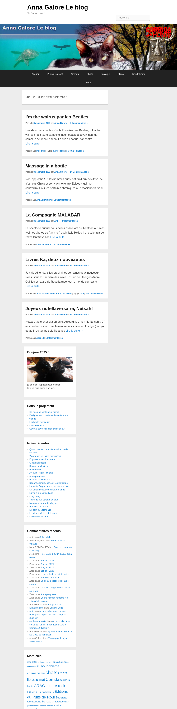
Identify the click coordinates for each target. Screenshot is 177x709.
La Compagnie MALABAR (52, 215)
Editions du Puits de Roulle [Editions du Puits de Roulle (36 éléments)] (40, 692)
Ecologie (105, 74)
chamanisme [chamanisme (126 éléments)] (36, 673)
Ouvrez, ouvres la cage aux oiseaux (47, 428)
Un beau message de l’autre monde (47, 489)
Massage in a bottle (46, 165)
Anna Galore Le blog (57, 7)
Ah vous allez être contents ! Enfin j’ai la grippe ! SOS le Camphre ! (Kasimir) (48, 614)
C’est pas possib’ (37, 462)
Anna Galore (60, 123)
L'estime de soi (36, 425)
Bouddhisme (139, 74)
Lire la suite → (34, 143)
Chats (90, 74)
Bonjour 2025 (47, 560)
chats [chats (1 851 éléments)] (51, 672)
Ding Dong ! (35, 496)
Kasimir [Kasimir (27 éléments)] (50, 706)
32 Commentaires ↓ (79, 265)
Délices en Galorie (38, 516)
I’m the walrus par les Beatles (56, 116)
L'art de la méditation (39, 422)
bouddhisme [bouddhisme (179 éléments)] (50, 666)
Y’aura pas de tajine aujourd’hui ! (45, 456)
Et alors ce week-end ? (40, 479)
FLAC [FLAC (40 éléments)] (49, 701)
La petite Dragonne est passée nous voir (49, 486)
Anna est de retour (38, 506)
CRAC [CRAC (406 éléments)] (39, 685)
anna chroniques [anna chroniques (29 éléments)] (61, 662)
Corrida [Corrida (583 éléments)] (52, 679)
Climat (121, 74)
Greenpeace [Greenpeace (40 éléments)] (58, 701)
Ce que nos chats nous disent (44, 412)
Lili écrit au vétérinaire (40, 510)
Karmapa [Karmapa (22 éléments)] (42, 706)
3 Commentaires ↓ (79, 123)
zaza (81, 293)
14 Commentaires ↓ (79, 172)
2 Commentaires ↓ (70, 221)
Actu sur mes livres (45, 293)
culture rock (59, 151)
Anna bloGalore (44, 200)
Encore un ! (35, 469)
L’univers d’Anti (55, 74)
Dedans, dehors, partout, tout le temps (48, 483)
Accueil (35, 74)
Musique (40, 151)
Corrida (75, 74)
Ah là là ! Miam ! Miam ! (41, 472)
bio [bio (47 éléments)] (38, 666)
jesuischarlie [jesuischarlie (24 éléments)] (32, 706)
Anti (56, 221)
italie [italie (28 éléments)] (67, 702)
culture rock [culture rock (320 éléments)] (55, 686)
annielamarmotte (37, 621)
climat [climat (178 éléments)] (40, 680)
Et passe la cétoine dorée (42, 459)
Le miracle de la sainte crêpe (43, 513)
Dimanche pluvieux (38, 466)
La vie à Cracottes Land (41, 493)
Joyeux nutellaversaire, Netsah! (59, 308)
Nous (88, 82)
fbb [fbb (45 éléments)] (43, 701)
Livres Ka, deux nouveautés (55, 259)
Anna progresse (37, 476)
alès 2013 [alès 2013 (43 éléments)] (32, 662)
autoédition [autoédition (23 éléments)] (31, 667)
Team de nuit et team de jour (43, 499)
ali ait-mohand (36, 607)
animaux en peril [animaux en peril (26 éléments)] (45, 662)
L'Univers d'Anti (44, 244)
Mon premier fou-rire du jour (43, 503)
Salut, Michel (45, 537)
